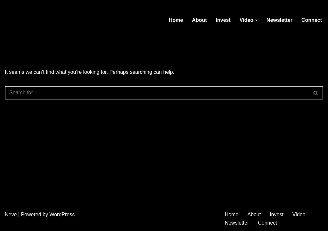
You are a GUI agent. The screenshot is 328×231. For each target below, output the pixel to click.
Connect (311, 20)
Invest (223, 20)
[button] (256, 20)
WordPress (62, 214)
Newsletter (279, 20)
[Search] (157, 92)
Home (176, 20)
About (199, 20)
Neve (11, 214)
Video (299, 214)
